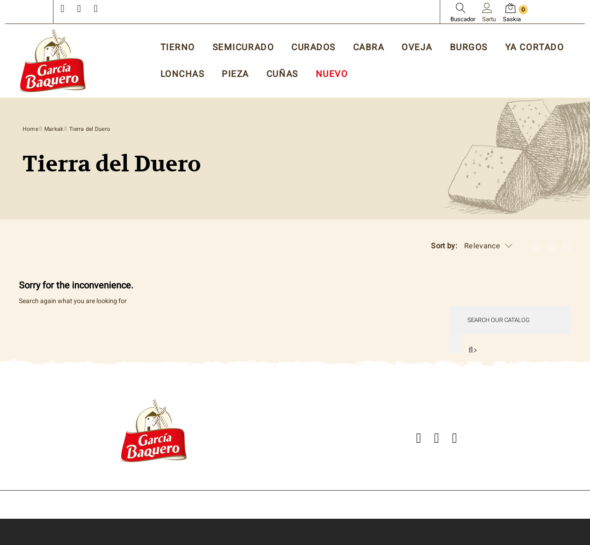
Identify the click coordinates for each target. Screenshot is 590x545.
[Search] (510, 320)
